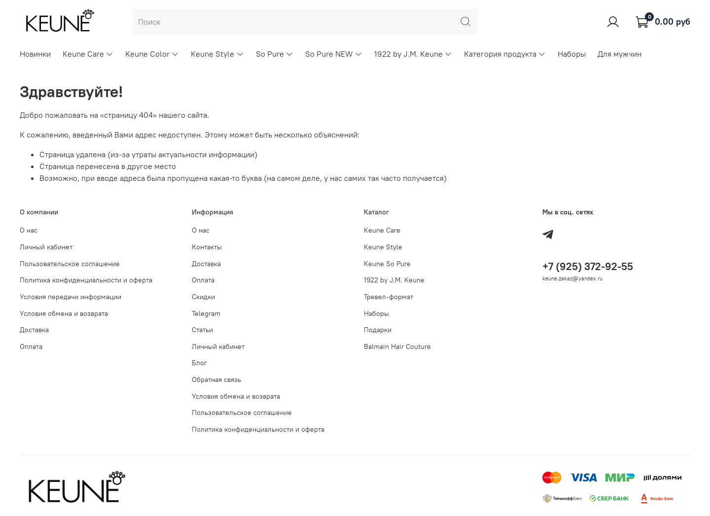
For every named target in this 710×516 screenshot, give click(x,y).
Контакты (207, 246)
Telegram (206, 313)
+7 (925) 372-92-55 (587, 266)
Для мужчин (619, 54)
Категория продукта (505, 54)
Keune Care (88, 54)
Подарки (377, 329)
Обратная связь (216, 379)
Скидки (203, 296)
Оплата (31, 346)
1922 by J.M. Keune (413, 54)
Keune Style (217, 54)
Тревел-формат (388, 296)
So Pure (274, 54)
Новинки (35, 54)
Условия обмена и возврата (64, 313)
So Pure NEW (333, 54)
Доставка (34, 329)
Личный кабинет (46, 246)
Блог (199, 362)
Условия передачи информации (70, 296)
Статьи (202, 329)
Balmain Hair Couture (397, 346)
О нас (28, 230)
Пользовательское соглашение (70, 263)
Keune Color (152, 54)
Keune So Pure (387, 263)
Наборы (572, 54)
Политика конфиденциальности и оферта (86, 279)
